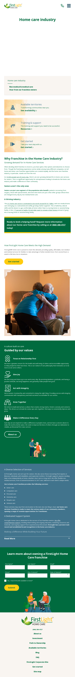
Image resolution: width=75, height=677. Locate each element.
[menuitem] (38, 52)
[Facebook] (35, 648)
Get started (14, 227)
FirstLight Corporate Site (37, 628)
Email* (52, 530)
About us (13, 400)
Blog (37, 618)
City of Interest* (33, 538)
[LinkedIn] (40, 648)
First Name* (9, 530)
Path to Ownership (37, 609)
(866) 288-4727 (58, 190)
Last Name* (31, 530)
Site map (37, 638)
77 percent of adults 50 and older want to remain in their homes (35, 176)
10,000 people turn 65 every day (17, 143)
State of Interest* (55, 538)
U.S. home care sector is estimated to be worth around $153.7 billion (30, 169)
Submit (12, 553)
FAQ (37, 623)
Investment (37, 604)
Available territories (37, 614)
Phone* (7, 538)
